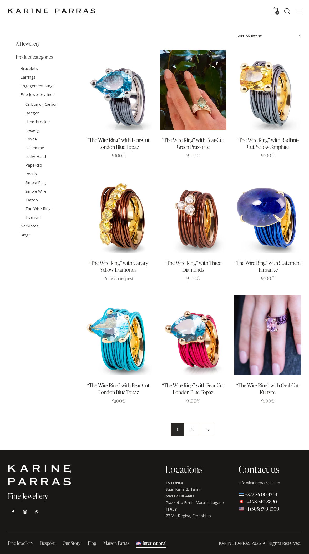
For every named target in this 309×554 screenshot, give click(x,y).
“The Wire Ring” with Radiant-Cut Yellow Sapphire (268, 143)
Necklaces (30, 226)
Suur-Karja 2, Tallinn (183, 489)
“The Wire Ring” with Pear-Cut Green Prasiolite (193, 143)
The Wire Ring (38, 208)
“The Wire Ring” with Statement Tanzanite (268, 266)
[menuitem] (151, 544)
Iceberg (32, 130)
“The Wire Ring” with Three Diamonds (193, 266)
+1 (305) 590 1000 (259, 508)
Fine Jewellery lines (38, 94)
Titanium (33, 217)
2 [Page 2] (192, 429)
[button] (298, 10)
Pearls (31, 173)
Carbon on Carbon (41, 104)
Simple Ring (35, 182)
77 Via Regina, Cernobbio (188, 515)
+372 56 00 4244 (258, 494)
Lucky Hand (35, 156)
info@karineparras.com (259, 482)
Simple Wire (36, 191)
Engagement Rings (38, 85)
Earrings (28, 77)
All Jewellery (28, 44)
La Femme (34, 147)
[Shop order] (269, 36)
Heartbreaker (37, 121)
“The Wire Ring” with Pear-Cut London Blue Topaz (118, 143)
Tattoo (31, 199)
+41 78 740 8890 (258, 501)
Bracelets (29, 68)
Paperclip (33, 165)
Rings (26, 234)
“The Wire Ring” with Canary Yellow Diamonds (118, 266)
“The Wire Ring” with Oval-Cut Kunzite (267, 389)
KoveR (31, 139)
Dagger (32, 112)
